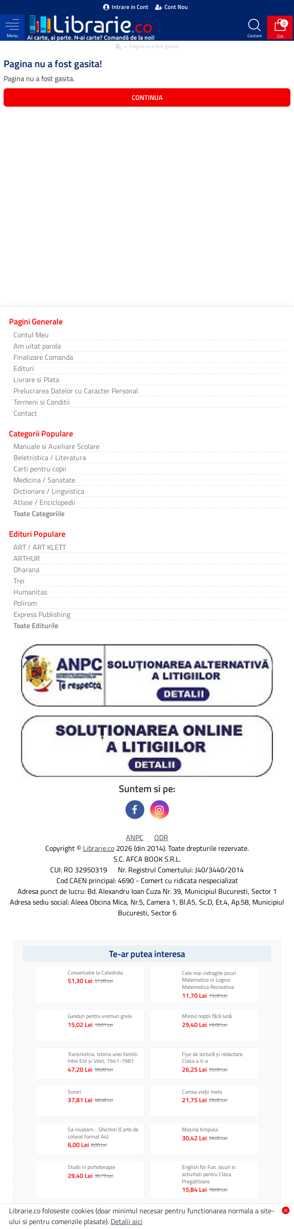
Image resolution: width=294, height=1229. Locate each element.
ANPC (134, 837)
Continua (147, 97)
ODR (161, 837)
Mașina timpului (200, 1129)
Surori (74, 1091)
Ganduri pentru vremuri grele (100, 1016)
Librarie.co (98, 848)
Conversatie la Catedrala (95, 972)
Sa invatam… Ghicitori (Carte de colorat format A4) (103, 1133)
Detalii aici (127, 1221)
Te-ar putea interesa (147, 954)
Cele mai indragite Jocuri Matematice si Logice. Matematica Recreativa (209, 980)
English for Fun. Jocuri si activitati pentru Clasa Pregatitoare (209, 1174)
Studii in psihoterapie (91, 1167)
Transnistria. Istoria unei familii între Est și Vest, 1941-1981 (103, 1058)
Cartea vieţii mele (202, 1091)
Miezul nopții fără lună (207, 1016)
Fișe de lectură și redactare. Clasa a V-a (213, 1058)
